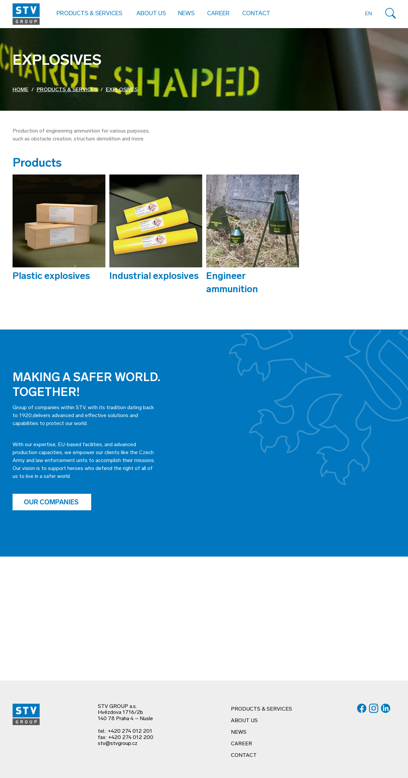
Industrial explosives (154, 276)
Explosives (122, 90)
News (186, 14)
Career (218, 14)
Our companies (52, 502)
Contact (256, 14)
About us (244, 720)
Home (20, 90)
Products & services (67, 90)
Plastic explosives (51, 276)
